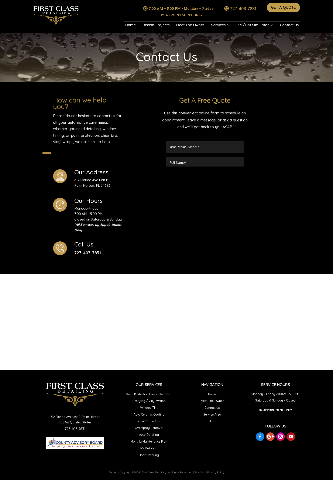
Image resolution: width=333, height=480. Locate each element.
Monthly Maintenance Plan (149, 441)
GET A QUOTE (283, 7)
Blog (212, 421)
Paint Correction (149, 421)
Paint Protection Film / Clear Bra (148, 394)
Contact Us (289, 25)
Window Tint (149, 408)
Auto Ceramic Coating (149, 414)
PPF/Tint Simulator (253, 25)
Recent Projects (156, 25)
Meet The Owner (190, 25)
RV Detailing (148, 448)
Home (130, 25)
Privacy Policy (215, 472)
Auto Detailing (149, 435)
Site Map (199, 472)
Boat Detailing (149, 455)
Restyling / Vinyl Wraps (149, 401)
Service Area (212, 414)
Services (218, 25)
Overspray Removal (149, 428)
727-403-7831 (243, 8)
